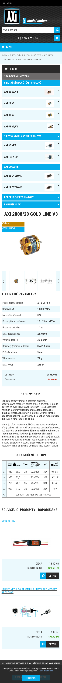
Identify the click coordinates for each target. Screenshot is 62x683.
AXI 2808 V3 (8, 59)
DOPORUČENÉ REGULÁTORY (19, 197)
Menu (7, 3)
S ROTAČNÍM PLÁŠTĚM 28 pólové (22, 136)
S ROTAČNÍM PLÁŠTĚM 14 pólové (25, 55)
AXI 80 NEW (29, 145)
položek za (28, 38)
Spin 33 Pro (8, 520)
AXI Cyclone (11, 166)
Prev (4, 281)
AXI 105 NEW (29, 157)
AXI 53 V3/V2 (29, 126)
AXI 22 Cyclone (29, 187)
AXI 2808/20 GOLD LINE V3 (29, 59)
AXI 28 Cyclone (29, 176)
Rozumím (30, 678)
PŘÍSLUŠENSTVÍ (12, 204)
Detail (52, 575)
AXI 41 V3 (29, 115)
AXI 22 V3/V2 (29, 92)
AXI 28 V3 (48, 55)
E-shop (14, 69)
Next (58, 281)
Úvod (4, 55)
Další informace (45, 671)
